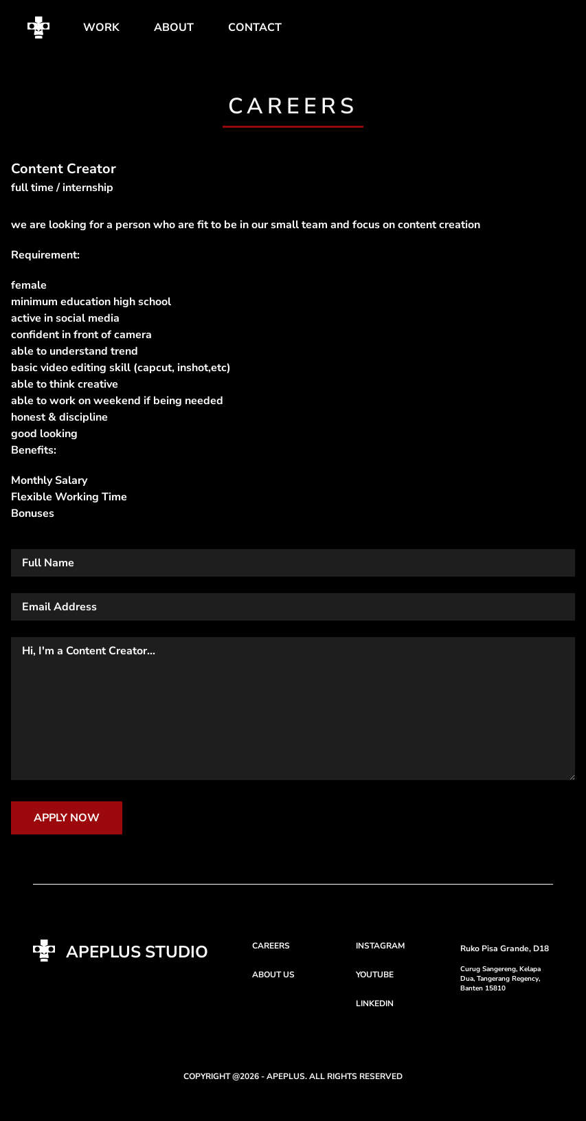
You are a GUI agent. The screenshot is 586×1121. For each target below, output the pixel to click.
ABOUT (174, 27)
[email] (293, 607)
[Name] (293, 563)
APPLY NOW (67, 817)
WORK (101, 27)
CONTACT (255, 27)
